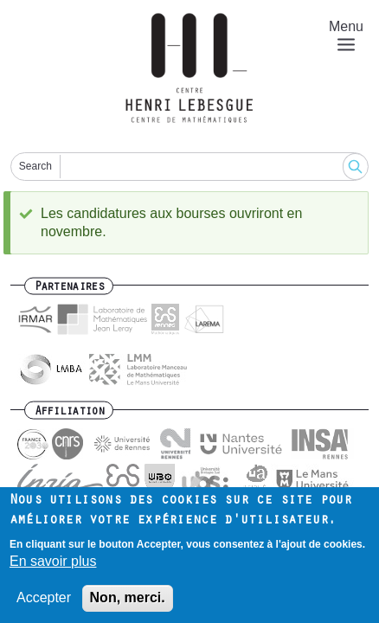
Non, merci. (127, 604)
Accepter (43, 604)
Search (35, 166)
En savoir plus (53, 568)
